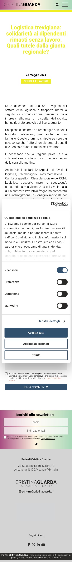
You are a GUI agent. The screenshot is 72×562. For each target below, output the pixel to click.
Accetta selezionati (36, 344)
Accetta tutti (36, 332)
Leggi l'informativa (48, 439)
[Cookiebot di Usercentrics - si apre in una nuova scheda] (51, 204)
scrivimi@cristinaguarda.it (37, 491)
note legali (45, 557)
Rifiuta (36, 355)
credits (57, 557)
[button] (65, 5)
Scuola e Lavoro (36, 81)
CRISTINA (22, 4)
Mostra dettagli (49, 321)
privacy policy (17, 557)
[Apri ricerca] (58, 5)
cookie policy (32, 557)
